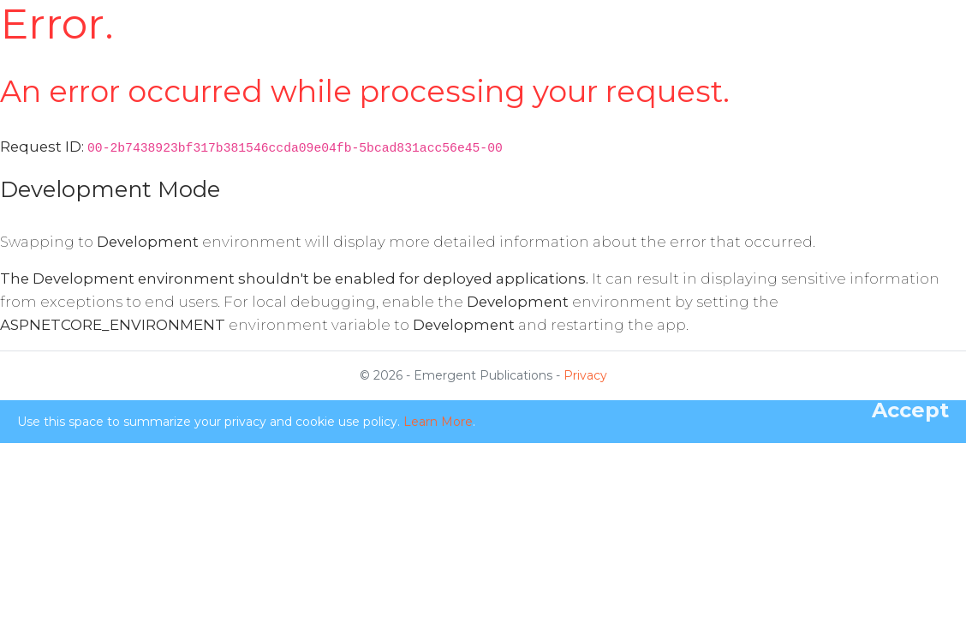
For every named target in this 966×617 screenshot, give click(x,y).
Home (360, 34)
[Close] (910, 410)
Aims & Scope (413, 46)
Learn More (438, 421)
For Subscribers (559, 46)
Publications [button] (726, 34)
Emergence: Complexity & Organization (204, 45)
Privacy (585, 375)
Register (798, 45)
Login (858, 45)
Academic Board (637, 46)
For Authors (485, 46)
